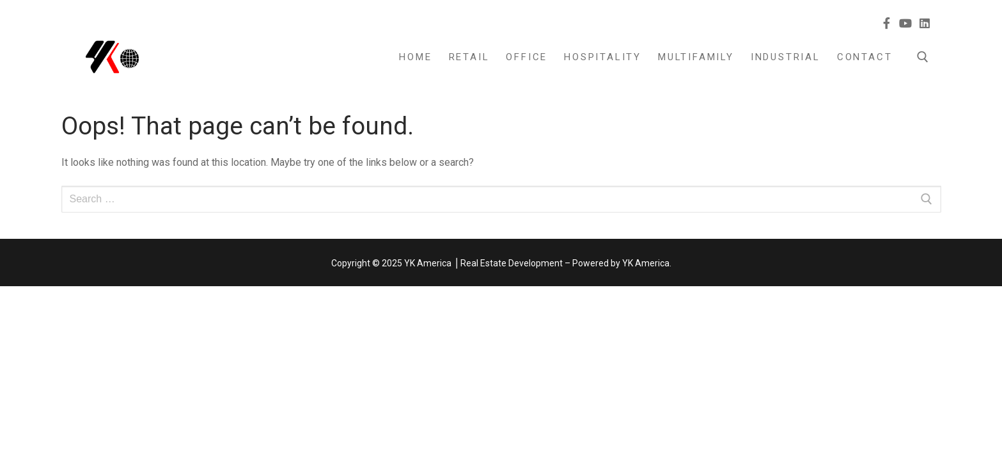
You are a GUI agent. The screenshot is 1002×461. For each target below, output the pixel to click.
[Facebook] (887, 23)
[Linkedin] (925, 23)
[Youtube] (906, 23)
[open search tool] (923, 57)
